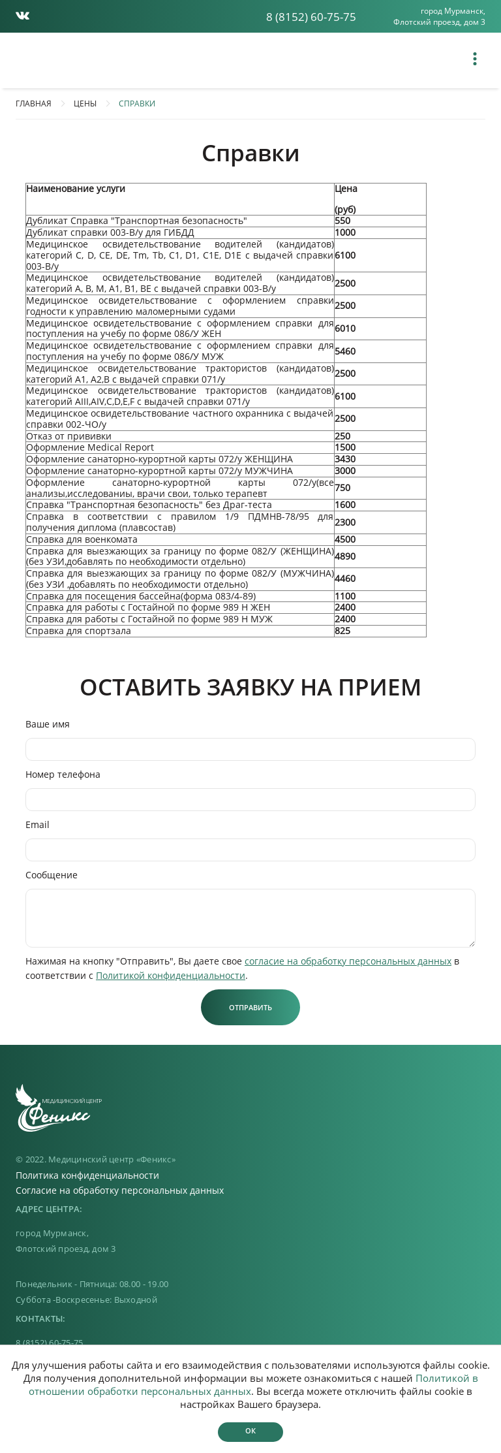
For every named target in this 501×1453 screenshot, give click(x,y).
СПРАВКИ (137, 103)
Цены (85, 103)
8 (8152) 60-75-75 (311, 16)
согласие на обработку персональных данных (348, 961)
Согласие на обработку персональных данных (120, 1190)
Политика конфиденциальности (87, 1175)
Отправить (250, 1007)
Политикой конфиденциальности (170, 975)
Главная (34, 103)
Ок (250, 1430)
